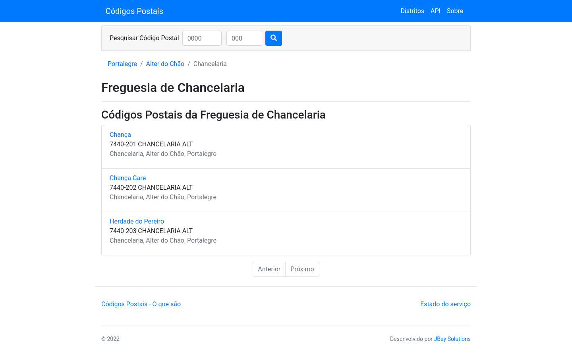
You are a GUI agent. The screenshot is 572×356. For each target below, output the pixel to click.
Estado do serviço (445, 304)
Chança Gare (128, 178)
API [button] (436, 11)
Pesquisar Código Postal (144, 38)
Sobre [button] (455, 11)
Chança (120, 134)
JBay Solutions (452, 339)
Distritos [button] (412, 11)
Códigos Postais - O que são (141, 304)
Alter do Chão (165, 64)
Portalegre (122, 64)
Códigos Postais (134, 11)
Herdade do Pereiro (137, 221)
